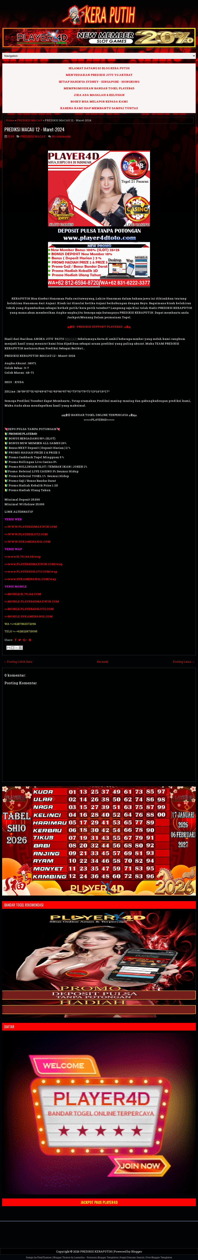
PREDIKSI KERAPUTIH (96, 1251)
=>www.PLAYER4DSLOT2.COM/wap (30, 571)
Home (10, 120)
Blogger (136, 1251)
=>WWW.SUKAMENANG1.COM (27, 541)
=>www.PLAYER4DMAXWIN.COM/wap (33, 564)
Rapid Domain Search (132, 1257)
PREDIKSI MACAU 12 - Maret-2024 (34, 129)
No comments (61, 136)
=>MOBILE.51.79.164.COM (22, 594)
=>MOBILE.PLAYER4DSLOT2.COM (29, 609)
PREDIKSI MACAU (29, 120)
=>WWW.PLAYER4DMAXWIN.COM (30, 527)
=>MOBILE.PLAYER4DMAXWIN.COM (31, 601)
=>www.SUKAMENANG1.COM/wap (30, 579)
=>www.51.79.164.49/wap (22, 556)
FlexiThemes (44, 1257)
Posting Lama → (184, 662)
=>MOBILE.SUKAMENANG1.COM (28, 616)
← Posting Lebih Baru (17, 662)
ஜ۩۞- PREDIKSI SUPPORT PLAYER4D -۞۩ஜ (99, 327)
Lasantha (79, 1257)
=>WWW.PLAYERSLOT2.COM (26, 534)
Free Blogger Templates (159, 1257)
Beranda (102, 662)
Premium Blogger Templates (102, 1257)
